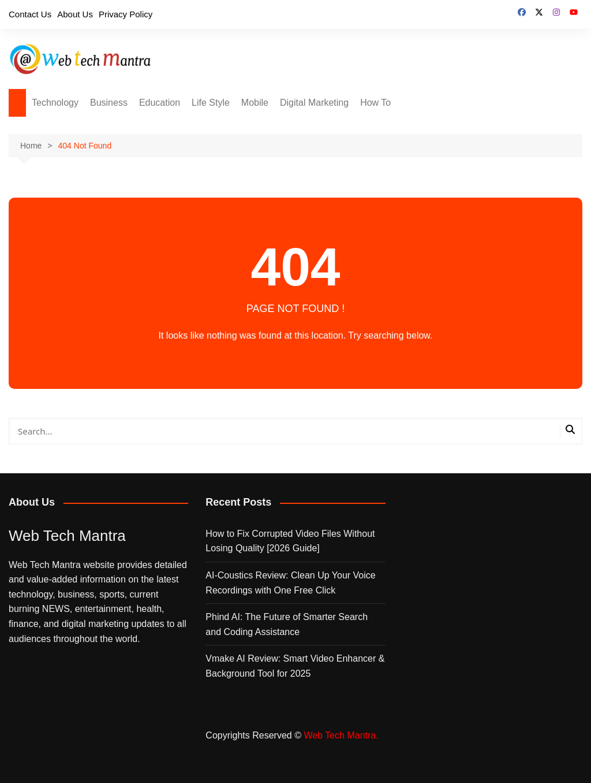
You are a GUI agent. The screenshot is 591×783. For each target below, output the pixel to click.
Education (159, 102)
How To (375, 102)
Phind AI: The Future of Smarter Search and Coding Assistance (286, 624)
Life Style (211, 102)
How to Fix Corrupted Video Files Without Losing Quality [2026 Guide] (290, 541)
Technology (55, 102)
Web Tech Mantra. (341, 735)
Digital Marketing (314, 102)
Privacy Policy (125, 14)
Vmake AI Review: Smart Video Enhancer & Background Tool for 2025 (294, 666)
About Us (75, 14)
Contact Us (30, 14)
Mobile (254, 102)
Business (109, 102)
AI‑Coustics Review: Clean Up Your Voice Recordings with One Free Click (290, 582)
